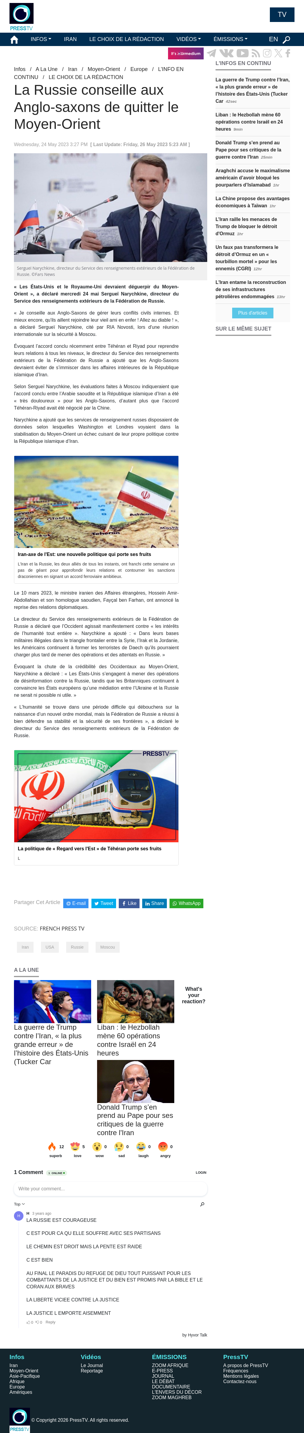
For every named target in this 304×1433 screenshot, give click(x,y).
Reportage (92, 1370)
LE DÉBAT (163, 1381)
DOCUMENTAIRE (171, 1386)
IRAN (70, 39)
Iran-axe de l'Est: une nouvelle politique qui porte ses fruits (84, 554)
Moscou (107, 947)
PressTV (235, 1356)
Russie (77, 947)
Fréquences (235, 1370)
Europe (139, 69)
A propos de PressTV (245, 1365)
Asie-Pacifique (25, 1376)
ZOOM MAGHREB (171, 1397)
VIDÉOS (186, 39)
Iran (72, 69)
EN (273, 39)
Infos (20, 69)
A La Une (47, 69)
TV (282, 14)
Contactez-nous (239, 1381)
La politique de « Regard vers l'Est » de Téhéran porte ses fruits (90, 848)
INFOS (39, 39)
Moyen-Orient (104, 69)
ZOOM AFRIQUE (170, 1365)
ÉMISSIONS (228, 39)
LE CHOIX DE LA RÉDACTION (126, 39)
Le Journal (92, 1365)
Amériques (21, 1392)
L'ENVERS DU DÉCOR (177, 1392)
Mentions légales (241, 1376)
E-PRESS (162, 1370)
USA (50, 947)
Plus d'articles (252, 312)
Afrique (17, 1381)
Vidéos (91, 1356)
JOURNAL (163, 1376)
